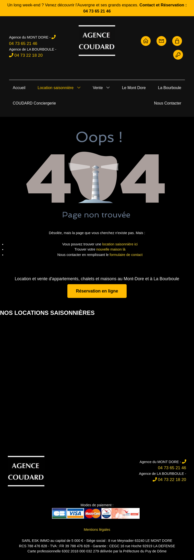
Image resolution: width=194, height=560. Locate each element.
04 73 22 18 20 (28, 55)
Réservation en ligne (97, 291)
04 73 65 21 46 (23, 43)
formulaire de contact (126, 255)
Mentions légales (97, 530)
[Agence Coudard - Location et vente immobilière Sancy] (97, 40)
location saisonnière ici (120, 244)
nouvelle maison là (110, 249)
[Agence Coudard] (26, 471)
